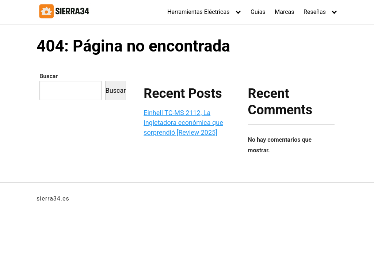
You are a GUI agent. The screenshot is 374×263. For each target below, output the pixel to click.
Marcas (284, 11)
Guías (258, 11)
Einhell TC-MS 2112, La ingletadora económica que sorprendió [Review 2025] (183, 122)
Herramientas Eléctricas (198, 11)
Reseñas (315, 11)
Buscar (48, 76)
